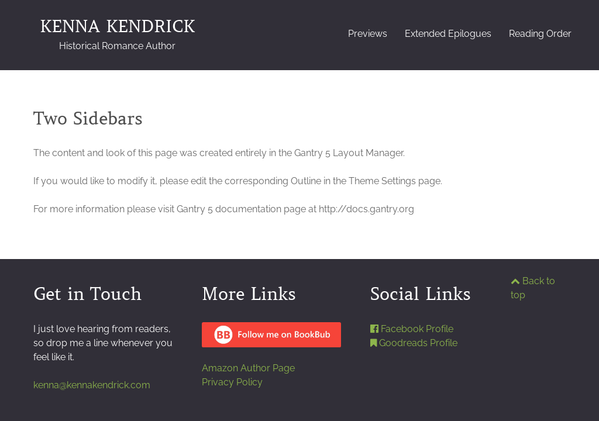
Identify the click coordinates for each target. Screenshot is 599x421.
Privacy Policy (232, 382)
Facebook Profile (411, 328)
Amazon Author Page (248, 368)
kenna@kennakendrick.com (91, 385)
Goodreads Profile (413, 342)
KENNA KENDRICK (117, 33)
